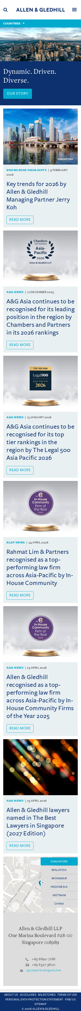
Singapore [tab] (59, 861)
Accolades (28, 994)
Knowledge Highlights (26, 170)
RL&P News (15, 542)
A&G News (14, 292)
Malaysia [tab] (59, 870)
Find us (70, 999)
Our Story (17, 94)
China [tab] (59, 903)
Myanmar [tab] (59, 878)
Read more (20, 220)
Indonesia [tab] (59, 886)
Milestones (47, 994)
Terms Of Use (67, 994)
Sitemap (41, 1004)
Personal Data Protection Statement (34, 999)
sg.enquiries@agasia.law (43, 970)
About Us (11, 994)
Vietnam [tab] (59, 895)
